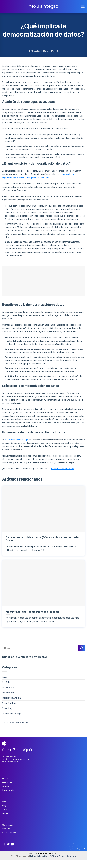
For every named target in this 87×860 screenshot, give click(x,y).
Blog (4, 805)
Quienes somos (8, 825)
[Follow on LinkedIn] (12, 844)
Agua (4, 677)
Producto (6, 778)
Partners (5, 786)
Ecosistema (7, 782)
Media (4, 802)
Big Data (34, 51)
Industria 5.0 (8, 692)
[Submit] (81, 648)
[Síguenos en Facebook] (4, 844)
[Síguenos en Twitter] (8, 844)
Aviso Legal (71, 856)
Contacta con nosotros (62, 468)
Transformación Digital (12, 713)
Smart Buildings (9, 703)
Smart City (7, 708)
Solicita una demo (10, 833)
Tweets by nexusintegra (16, 721)
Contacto (6, 829)
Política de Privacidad (39, 856)
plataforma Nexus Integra (16, 439)
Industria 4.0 (49, 51)
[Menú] (83, 6)
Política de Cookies (57, 856)
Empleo (5, 813)
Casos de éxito (8, 790)
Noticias (5, 809)
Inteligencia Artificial (11, 698)
